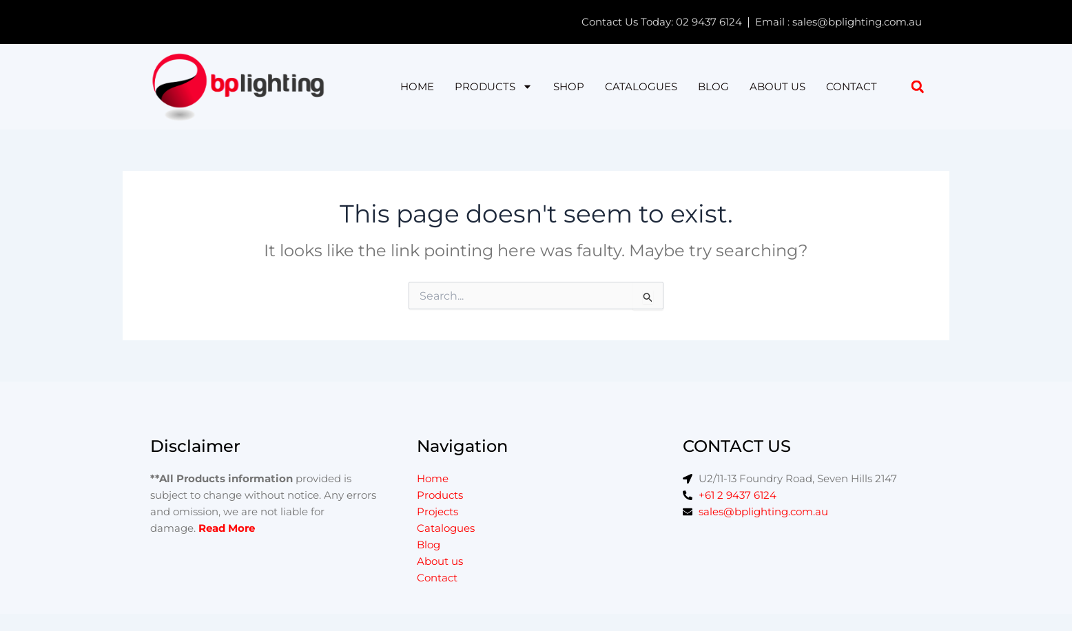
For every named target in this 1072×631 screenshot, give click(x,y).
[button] (917, 86)
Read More (226, 528)
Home (417, 86)
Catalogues (641, 86)
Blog (713, 86)
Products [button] (494, 87)
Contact (851, 86)
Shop (568, 86)
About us (777, 86)
